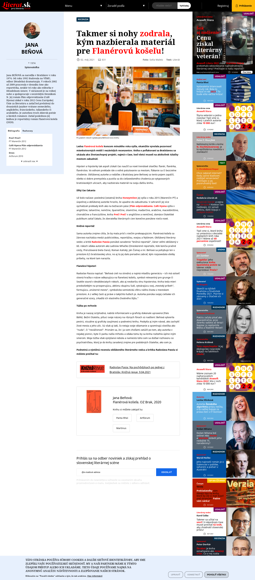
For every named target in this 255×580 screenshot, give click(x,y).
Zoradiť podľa (116, 6)
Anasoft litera (205, 20)
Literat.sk (32, 3)
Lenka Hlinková (205, 399)
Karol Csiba (202, 515)
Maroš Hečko (203, 457)
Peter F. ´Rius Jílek (206, 140)
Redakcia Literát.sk (207, 197)
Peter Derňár (204, 544)
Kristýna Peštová (206, 313)
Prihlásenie (245, 5)
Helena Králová (205, 342)
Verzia (200, 486)
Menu (68, 6)
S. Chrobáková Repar (208, 168)
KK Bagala (202, 284)
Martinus (121, 428)
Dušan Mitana (204, 428)
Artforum (145, 417)
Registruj (223, 6)
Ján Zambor (203, 255)
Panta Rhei (202, 82)
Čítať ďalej (247, 72)
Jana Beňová (31, 48)
